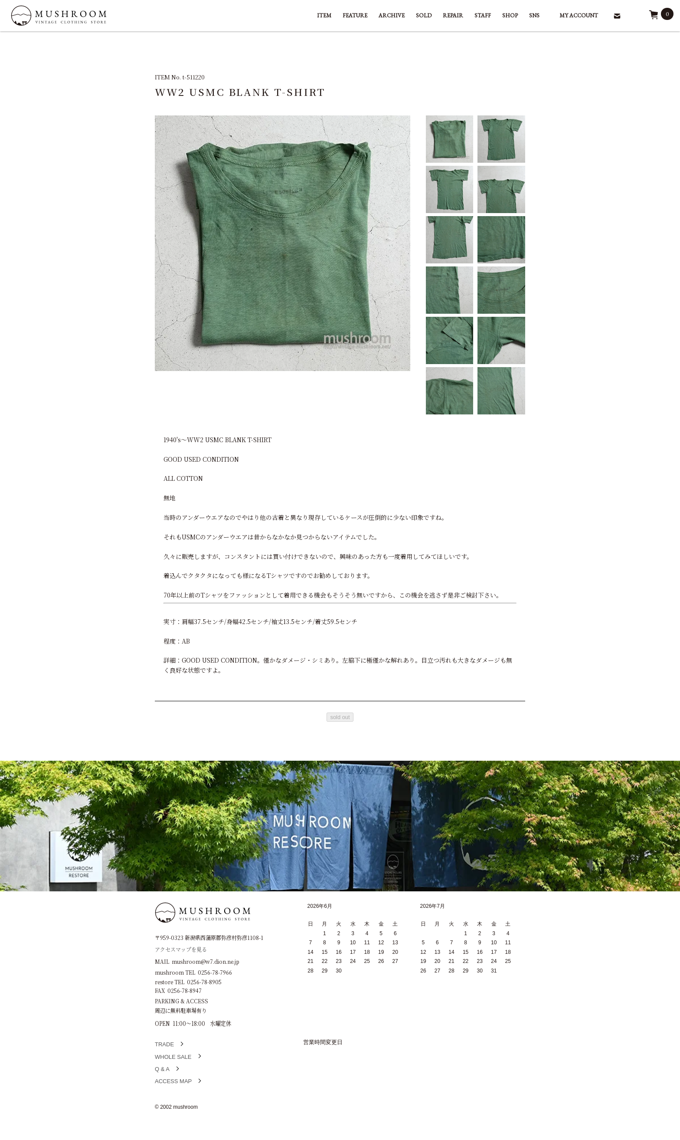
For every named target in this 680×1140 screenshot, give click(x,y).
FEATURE (355, 15)
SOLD (424, 15)
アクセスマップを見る (181, 949)
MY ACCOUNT (578, 15)
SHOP (510, 15)
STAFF (482, 15)
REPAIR (453, 15)
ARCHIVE (392, 15)
